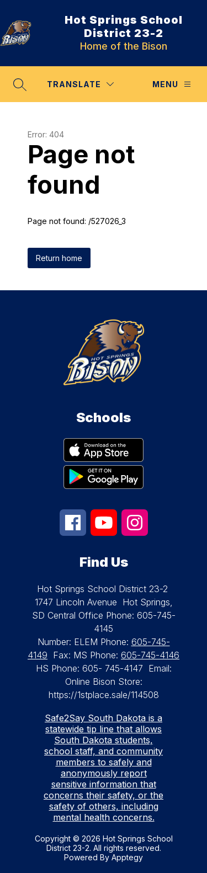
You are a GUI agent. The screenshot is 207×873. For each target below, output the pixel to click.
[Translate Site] (80, 84)
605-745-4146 (150, 655)
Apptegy (127, 857)
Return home (59, 258)
